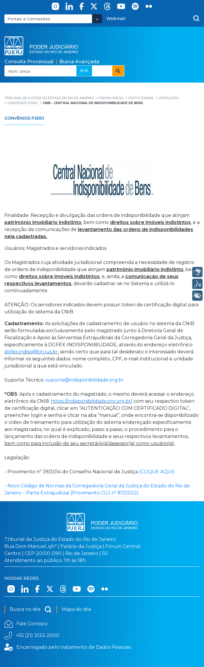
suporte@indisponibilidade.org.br (85, 380)
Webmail (115, 18)
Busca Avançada (79, 61)
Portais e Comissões (28, 18)
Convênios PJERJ (24, 118)
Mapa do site (76, 609)
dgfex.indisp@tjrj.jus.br (31, 352)
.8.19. (84, 70)
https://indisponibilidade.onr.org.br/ (91, 401)
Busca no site (31, 609)
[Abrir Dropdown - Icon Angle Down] (97, 18)
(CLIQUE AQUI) (157, 471)
